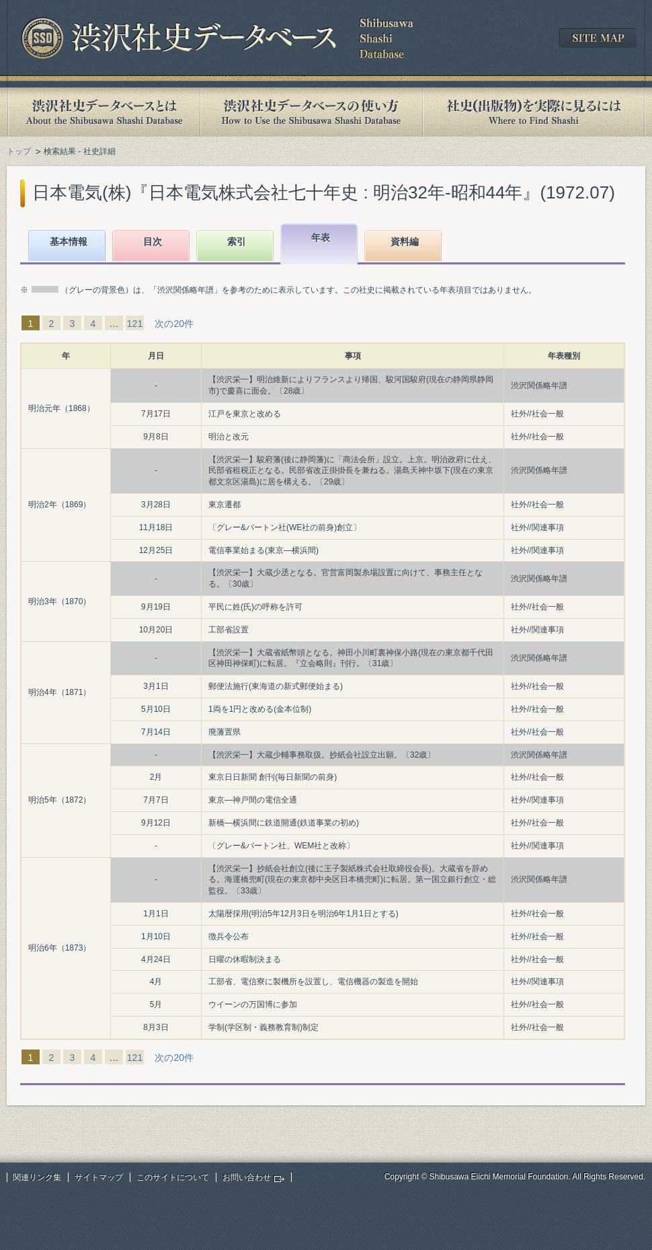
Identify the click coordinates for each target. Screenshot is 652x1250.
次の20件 (174, 323)
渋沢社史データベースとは (103, 112)
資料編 (405, 241)
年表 (320, 237)
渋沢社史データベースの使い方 (311, 112)
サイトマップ (99, 1177)
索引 (236, 241)
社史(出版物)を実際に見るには (533, 112)
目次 (152, 241)
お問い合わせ (246, 1177)
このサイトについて (172, 1177)
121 (134, 323)
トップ (19, 151)
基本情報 (68, 241)
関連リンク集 (37, 1177)
